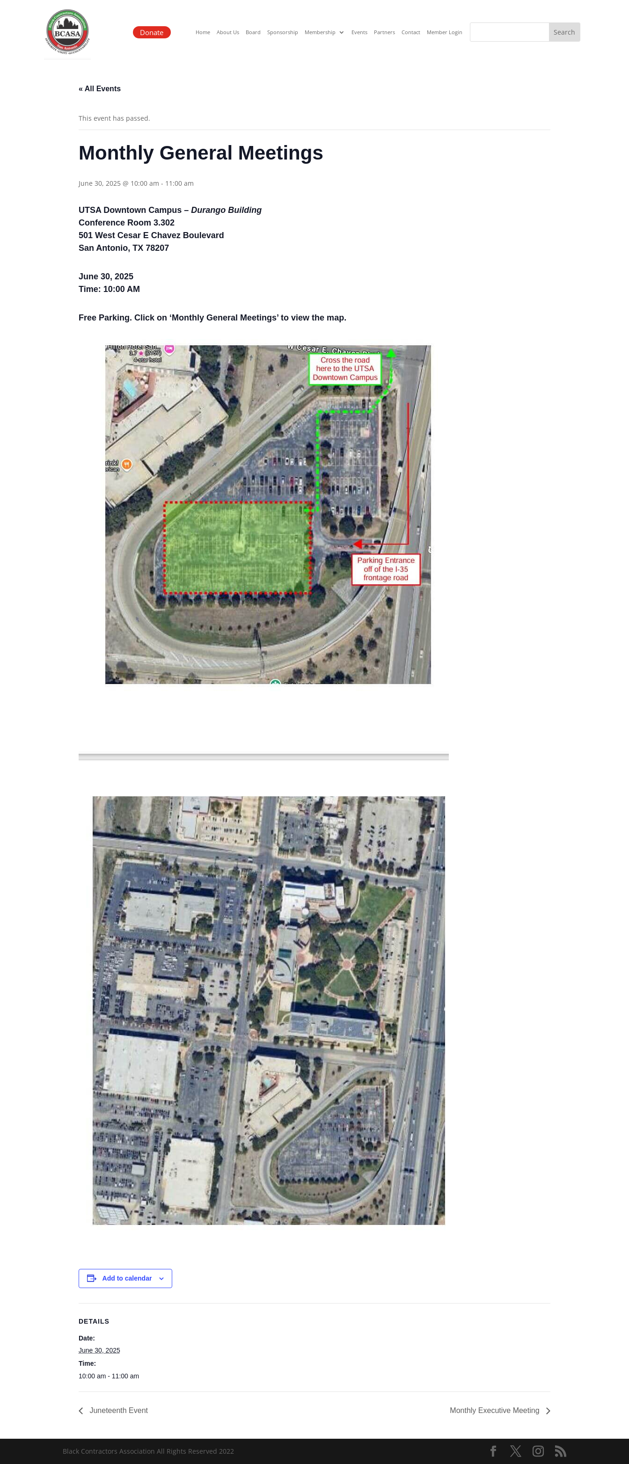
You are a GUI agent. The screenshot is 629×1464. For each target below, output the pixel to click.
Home (203, 32)
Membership (320, 32)
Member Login (444, 32)
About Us (228, 32)
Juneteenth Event (118, 1410)
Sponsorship (282, 32)
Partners (384, 32)
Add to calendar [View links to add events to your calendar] (127, 1278)
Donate (150, 32)
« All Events (100, 89)
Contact (411, 32)
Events (359, 32)
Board (253, 32)
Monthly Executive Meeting (495, 1410)
